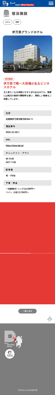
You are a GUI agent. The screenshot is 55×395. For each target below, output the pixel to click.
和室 (17, 22)
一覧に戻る (27, 311)
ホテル (7, 22)
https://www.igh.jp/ (15, 145)
